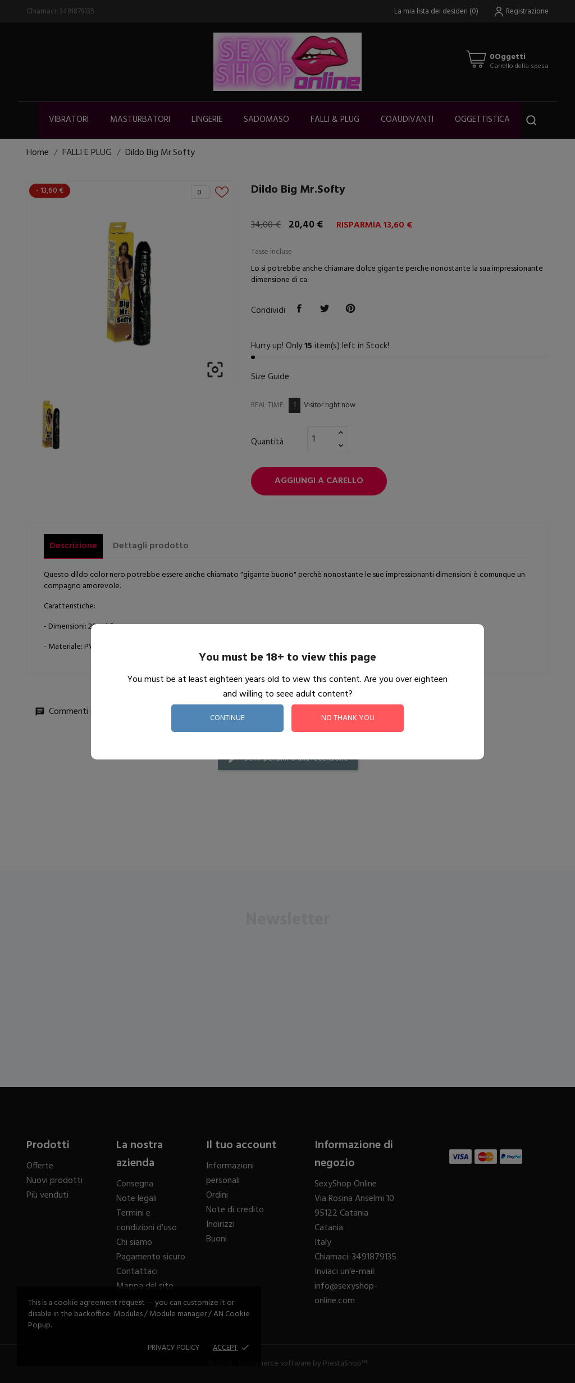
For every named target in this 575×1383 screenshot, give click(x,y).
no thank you (348, 718)
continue (227, 718)
